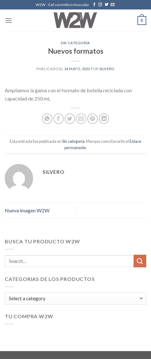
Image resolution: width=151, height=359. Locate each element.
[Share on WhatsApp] (47, 118)
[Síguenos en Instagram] (100, 5)
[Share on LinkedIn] (104, 118)
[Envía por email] (81, 118)
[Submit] (140, 261)
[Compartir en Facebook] (58, 118)
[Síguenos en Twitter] (106, 5)
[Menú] (8, 20)
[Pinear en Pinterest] (92, 118)
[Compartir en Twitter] (70, 118)
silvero (106, 69)
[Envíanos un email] (112, 5)
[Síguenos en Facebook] (94, 5)
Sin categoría (75, 43)
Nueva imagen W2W (27, 210)
